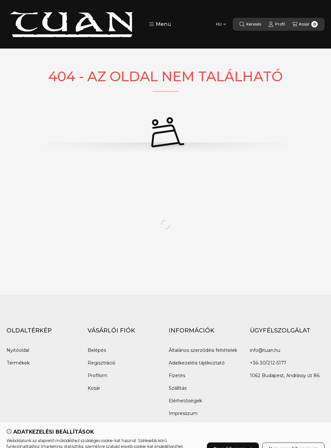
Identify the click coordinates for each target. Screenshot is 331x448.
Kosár (94, 388)
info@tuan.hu (265, 350)
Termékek (18, 363)
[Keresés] (250, 24)
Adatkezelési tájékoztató (197, 363)
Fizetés (177, 375)
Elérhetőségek (185, 401)
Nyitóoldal (17, 350)
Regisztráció (101, 363)
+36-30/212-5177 (268, 363)
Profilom (97, 375)
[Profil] (276, 24)
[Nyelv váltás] (221, 24)
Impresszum (183, 413)
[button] (160, 24)
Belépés (97, 350)
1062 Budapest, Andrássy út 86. (285, 375)
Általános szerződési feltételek (203, 350)
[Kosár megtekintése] (305, 24)
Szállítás (178, 388)
